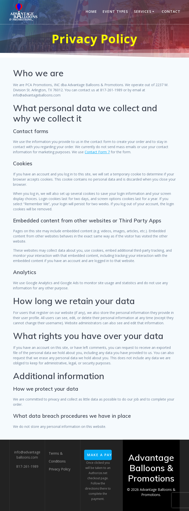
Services (142, 11)
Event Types (115, 11)
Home (91, 11)
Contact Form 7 (97, 152)
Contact (171, 11)
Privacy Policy (59, 469)
